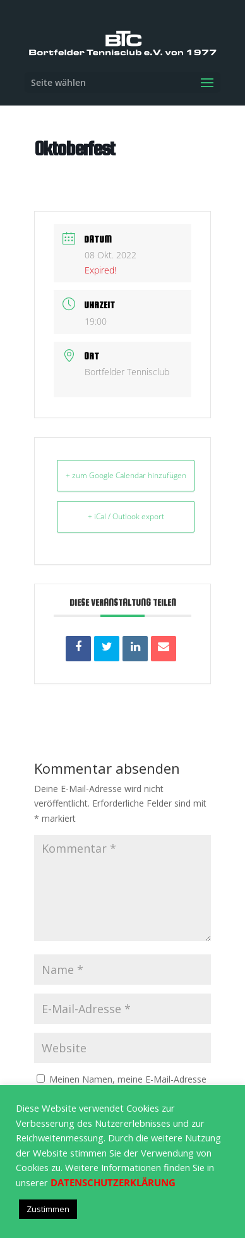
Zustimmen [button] (48, 1209)
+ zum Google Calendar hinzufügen (126, 475)
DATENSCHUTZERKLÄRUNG (113, 1182)
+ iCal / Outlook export (126, 516)
